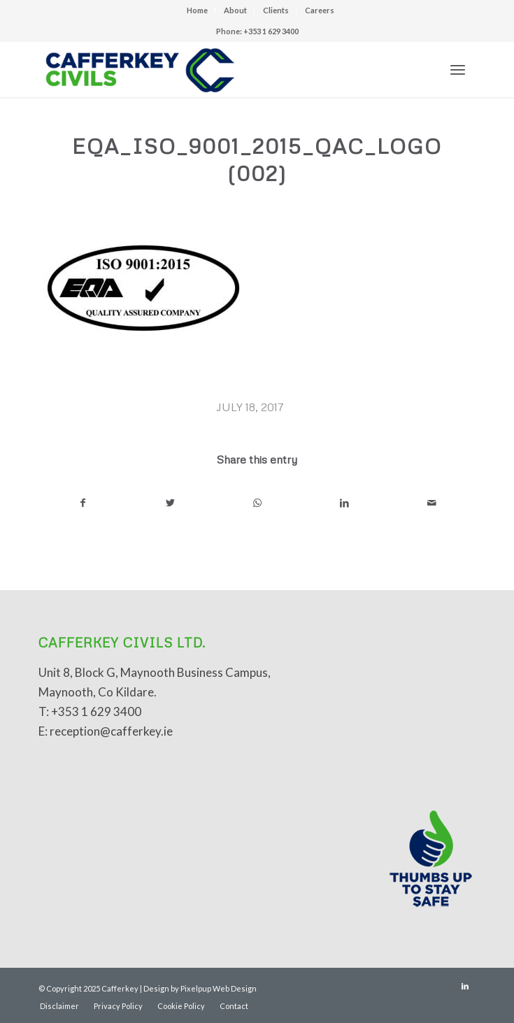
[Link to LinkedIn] (465, 985)
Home (197, 10)
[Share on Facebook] (83, 502)
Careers (319, 10)
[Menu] (458, 69)
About (235, 10)
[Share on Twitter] (170, 502)
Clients (276, 10)
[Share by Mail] (431, 502)
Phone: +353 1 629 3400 (257, 31)
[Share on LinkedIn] (344, 502)
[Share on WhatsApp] (257, 502)
